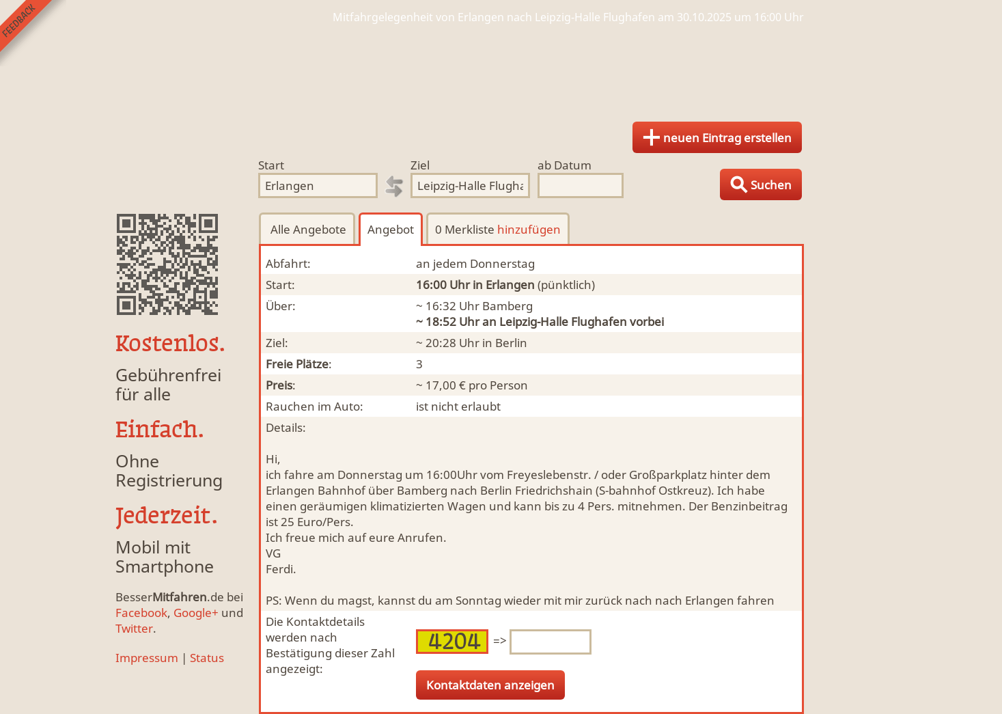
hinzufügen (529, 229)
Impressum (146, 657)
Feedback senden (33, 33)
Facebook (141, 612)
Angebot (390, 229)
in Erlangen (504, 284)
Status (207, 657)
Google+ (196, 612)
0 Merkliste (498, 229)
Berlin (511, 343)
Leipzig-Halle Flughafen (563, 321)
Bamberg (507, 306)
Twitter (134, 628)
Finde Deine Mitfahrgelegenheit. (501, 68)
